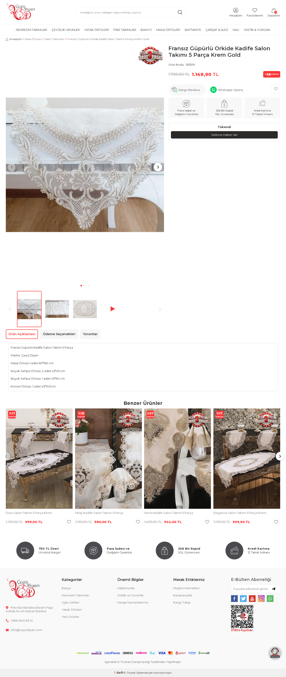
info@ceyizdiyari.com (24, 630)
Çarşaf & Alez (217, 30)
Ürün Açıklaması (21, 334)
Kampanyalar (182, 595)
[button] (81, 285)
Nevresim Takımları (31, 30)
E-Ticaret (130, 672)
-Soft (119, 672)
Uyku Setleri (70, 602)
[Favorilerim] (255, 12)
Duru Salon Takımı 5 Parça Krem (29, 513)
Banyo (146, 30)
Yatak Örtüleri (96, 30)
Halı (236, 30)
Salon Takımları (54, 39)
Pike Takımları (125, 30)
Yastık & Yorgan (257, 30)
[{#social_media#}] (234, 598)
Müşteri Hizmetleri (186, 588)
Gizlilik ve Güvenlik (130, 595)
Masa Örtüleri (168, 30)
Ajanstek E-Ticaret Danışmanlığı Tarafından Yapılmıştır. (143, 662)
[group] (85, 164)
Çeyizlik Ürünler (66, 30)
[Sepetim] (273, 12)
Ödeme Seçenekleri (59, 334)
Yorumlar (90, 334)
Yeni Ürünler (70, 616)
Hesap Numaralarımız (132, 602)
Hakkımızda (126, 588)
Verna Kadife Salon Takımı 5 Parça (168, 513)
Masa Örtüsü (33, 39)
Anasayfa (13, 39)
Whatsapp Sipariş (230, 90)
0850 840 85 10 (19, 620)
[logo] (21, 12)
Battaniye (193, 30)
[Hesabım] (235, 12)
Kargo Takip (182, 602)
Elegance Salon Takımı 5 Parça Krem (239, 513)
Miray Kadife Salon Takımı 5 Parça (99, 513)
